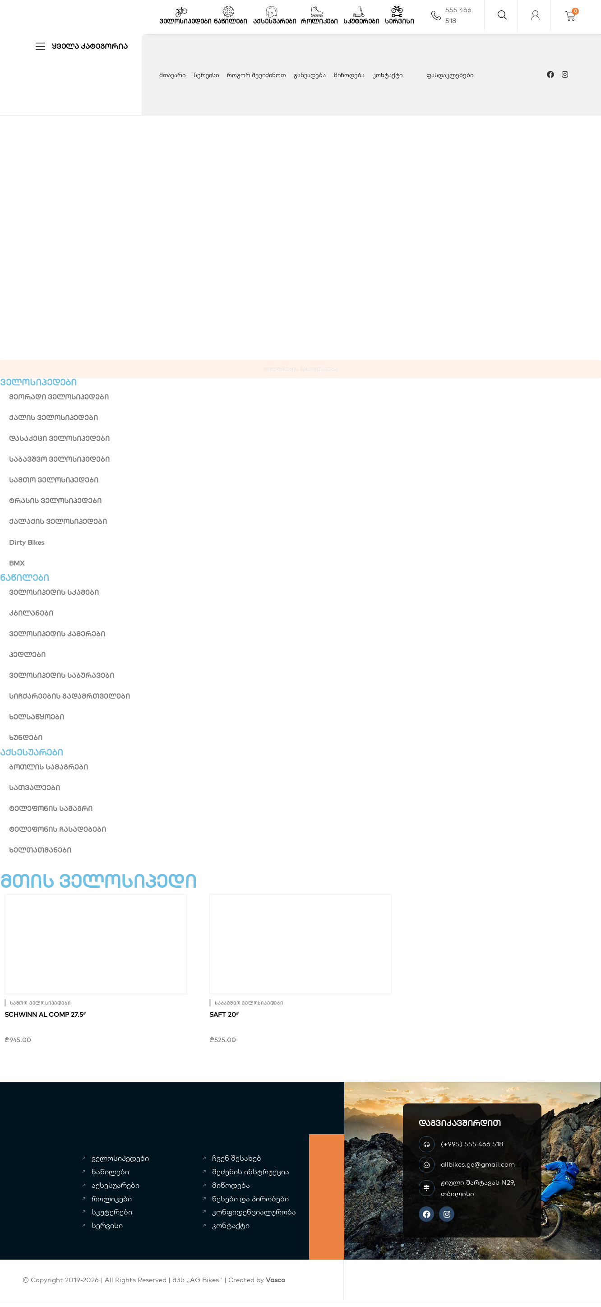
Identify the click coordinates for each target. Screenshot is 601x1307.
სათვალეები (34, 787)
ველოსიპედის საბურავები (61, 675)
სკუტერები (361, 21)
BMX (16, 563)
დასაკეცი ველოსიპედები (59, 438)
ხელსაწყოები (36, 717)
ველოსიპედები (185, 21)
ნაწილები (230, 21)
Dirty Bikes (26, 542)
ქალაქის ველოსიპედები (58, 521)
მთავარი (172, 75)
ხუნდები (25, 737)
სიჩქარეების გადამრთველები (69, 696)
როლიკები (319, 21)
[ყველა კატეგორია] (40, 46)
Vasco (275, 1279)
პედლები (27, 654)
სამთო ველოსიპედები (53, 480)
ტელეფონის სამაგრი (50, 808)
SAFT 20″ (224, 1014)
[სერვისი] (397, 12)
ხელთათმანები (40, 850)
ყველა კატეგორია (90, 46)
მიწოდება (349, 75)
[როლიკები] (317, 12)
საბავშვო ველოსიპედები (59, 459)
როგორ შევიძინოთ (256, 75)
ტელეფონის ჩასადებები (57, 829)
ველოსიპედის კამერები (57, 634)
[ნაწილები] (228, 12)
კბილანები (31, 613)
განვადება (310, 75)
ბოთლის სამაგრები (48, 767)
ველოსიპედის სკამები (54, 592)
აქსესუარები (274, 21)
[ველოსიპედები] (181, 12)
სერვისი (399, 21)
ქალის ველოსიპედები (53, 417)
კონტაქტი (387, 75)
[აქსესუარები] (271, 12)
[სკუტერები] (359, 12)
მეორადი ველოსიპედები (59, 397)
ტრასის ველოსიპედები (55, 500)
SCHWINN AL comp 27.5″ (45, 1014)
